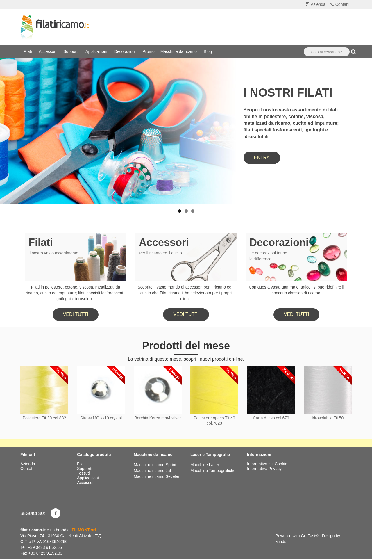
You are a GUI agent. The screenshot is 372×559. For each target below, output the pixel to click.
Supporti (71, 51)
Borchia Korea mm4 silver (157, 418)
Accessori (48, 51)
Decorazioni (125, 51)
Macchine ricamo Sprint (155, 464)
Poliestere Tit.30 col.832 (44, 418)
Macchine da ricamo (179, 51)
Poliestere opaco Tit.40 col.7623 (214, 421)
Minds (281, 541)
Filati (28, 51)
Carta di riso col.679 (271, 418)
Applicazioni (96, 51)
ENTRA (262, 157)
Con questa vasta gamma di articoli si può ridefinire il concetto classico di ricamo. (296, 290)
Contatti (339, 4)
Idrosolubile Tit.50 (328, 418)
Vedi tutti (75, 314)
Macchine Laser (204, 464)
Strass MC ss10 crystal (101, 418)
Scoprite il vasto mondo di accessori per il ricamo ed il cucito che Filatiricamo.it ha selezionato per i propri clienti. (185, 293)
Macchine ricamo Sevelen (157, 476)
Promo (149, 51)
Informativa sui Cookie (267, 464)
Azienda (316, 4)
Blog (208, 51)
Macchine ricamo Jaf (152, 470)
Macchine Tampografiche (212, 470)
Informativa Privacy (264, 468)
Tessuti (84, 473)
